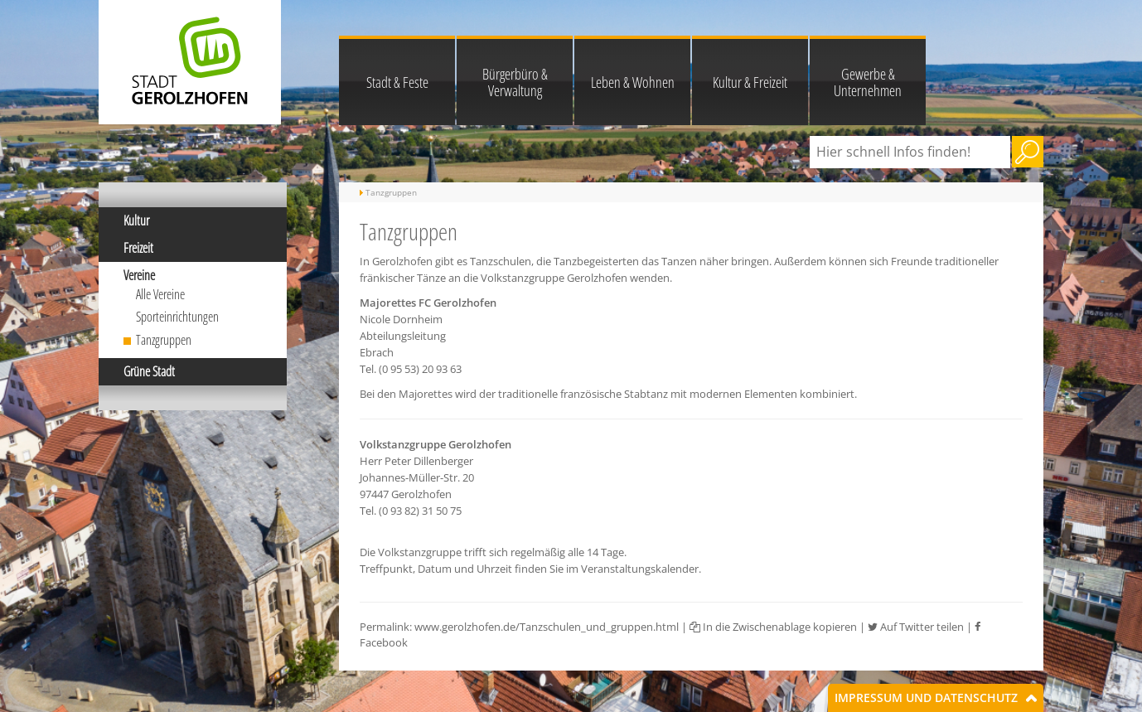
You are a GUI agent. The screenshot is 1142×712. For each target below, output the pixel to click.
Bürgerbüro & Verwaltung (515, 82)
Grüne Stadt (149, 371)
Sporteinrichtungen (177, 317)
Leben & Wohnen (633, 82)
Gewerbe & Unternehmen (868, 82)
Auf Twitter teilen (916, 626)
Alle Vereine (160, 294)
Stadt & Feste (397, 82)
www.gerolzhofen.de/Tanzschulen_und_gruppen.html (546, 626)
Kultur (136, 220)
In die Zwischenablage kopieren (773, 626)
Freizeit (138, 248)
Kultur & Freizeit (750, 82)
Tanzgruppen (163, 340)
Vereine (139, 275)
